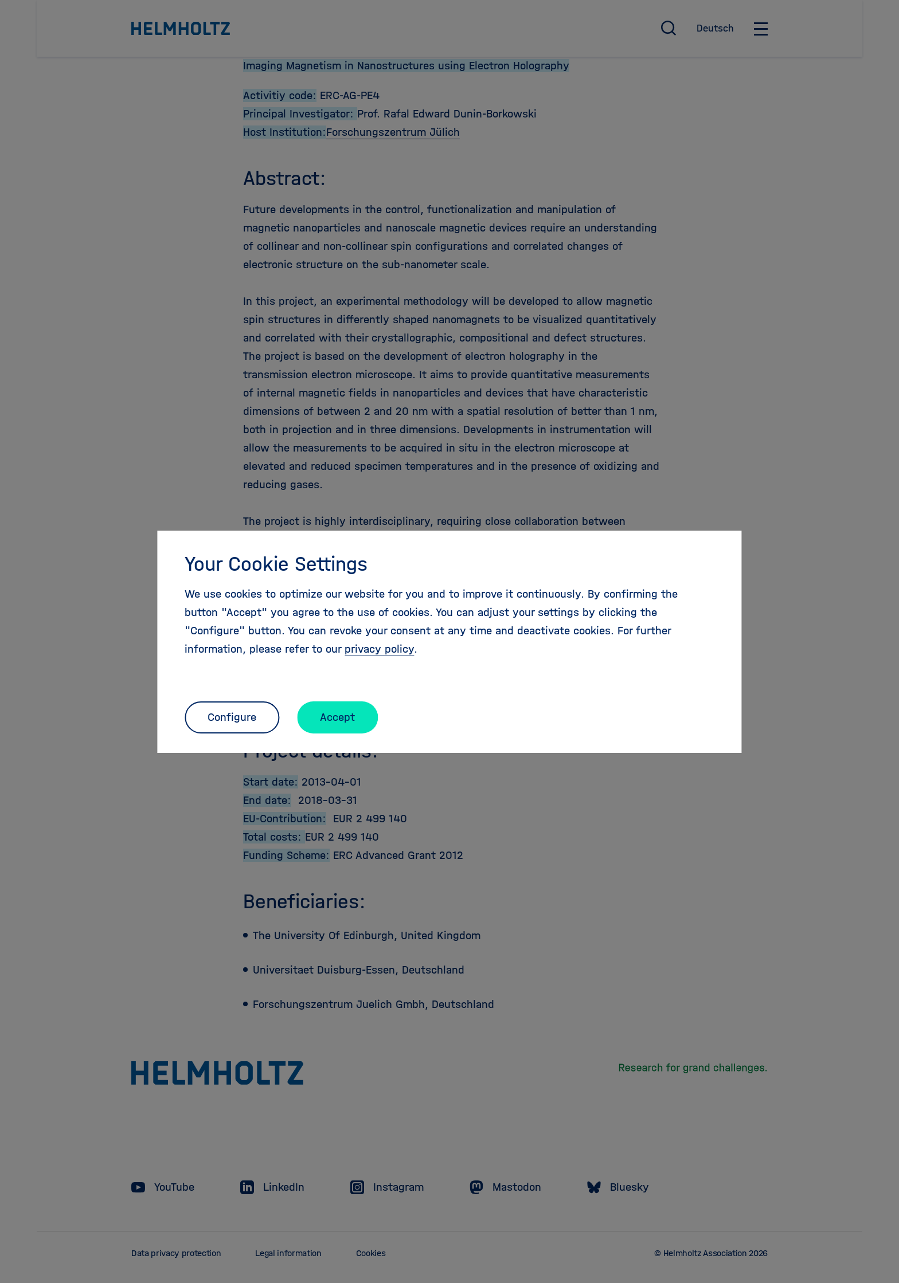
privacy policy (379, 649)
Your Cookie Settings (276, 564)
